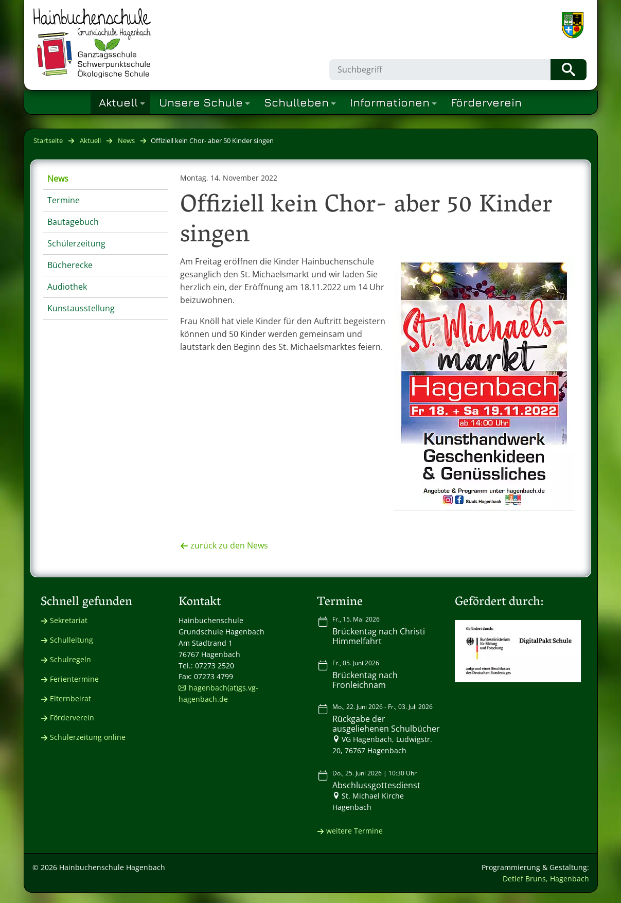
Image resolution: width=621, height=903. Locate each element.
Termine (63, 200)
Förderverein (72, 717)
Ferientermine (74, 679)
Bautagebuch (73, 221)
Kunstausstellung (81, 308)
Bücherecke (70, 265)
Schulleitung (71, 640)
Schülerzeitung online (88, 737)
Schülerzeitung (76, 243)
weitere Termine (354, 831)
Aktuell (90, 140)
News (126, 140)
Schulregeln (70, 659)
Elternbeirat (70, 698)
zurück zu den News (229, 545)
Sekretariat (68, 620)
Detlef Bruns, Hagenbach (546, 878)
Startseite (48, 140)
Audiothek (67, 286)
